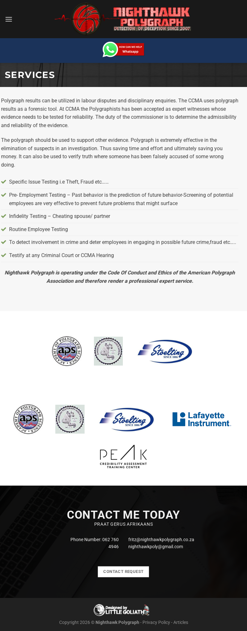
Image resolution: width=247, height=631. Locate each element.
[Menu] (9, 19)
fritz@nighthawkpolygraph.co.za (161, 539)
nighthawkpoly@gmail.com (155, 546)
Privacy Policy (156, 622)
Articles (180, 622)
